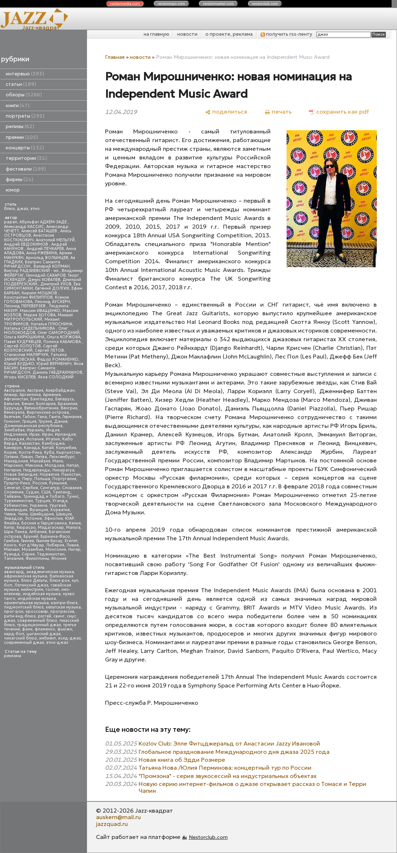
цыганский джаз (43, 634)
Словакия (72, 487)
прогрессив (62, 611)
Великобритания (41, 408)
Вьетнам (12, 416)
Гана (42, 416)
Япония (58, 558)
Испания (35, 439)
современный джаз (24, 642)
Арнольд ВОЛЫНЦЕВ (47, 257)
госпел (52, 589)
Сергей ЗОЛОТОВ (22, 346)
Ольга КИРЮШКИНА (24, 337)
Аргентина (30, 394)
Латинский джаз (31, 585)
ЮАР (69, 518)
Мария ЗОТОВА (39, 315)
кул (75, 580)
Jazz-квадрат (41, 27)
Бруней (30, 536)
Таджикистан (51, 554)
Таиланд (62, 492)
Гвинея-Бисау (49, 540)
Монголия (55, 549)
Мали (57, 461)
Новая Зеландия (21, 474)
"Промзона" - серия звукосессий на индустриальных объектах (228, 775)
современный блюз (37, 620)
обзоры (24, 95)
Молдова (54, 465)
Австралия (14, 390)
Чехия (10, 514)
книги (18, 105)
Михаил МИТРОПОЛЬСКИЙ (38, 317)
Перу (27, 478)
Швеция (64, 514)
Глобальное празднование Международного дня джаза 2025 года (234, 751)
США (46, 492)
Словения (13, 492)
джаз (22, 208)
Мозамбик (32, 549)
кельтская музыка (63, 607)
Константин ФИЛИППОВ (28, 297)
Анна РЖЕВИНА (41, 253)
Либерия (55, 545)
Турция (42, 500)
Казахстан (29, 443)
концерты (25, 148)
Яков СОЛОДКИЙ (56, 377)
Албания (38, 531)
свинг (59, 616)
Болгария (46, 403)
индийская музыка (37, 598)
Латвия (11, 456)
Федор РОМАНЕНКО (57, 359)
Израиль (35, 430)
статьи (21, 84)
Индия (53, 430)
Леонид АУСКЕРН (52, 301)
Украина (38, 505)
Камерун (13, 447)
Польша (42, 478)
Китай (48, 447)
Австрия (35, 390)
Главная (115, 57)
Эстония (33, 518)
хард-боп (14, 634)
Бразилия (67, 403)
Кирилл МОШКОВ (40, 293)
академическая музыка (50, 572)
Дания (60, 421)
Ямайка (11, 523)
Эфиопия (53, 518)
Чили (23, 514)
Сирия (28, 554)
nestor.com (125, 3)
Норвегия (49, 474)
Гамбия (11, 540)
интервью (25, 74)
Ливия (72, 545)
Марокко (13, 465)
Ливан (26, 456)
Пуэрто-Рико (17, 483)
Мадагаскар (51, 527)
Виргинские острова (48, 412)
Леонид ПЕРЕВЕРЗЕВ (25, 306)
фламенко (45, 629)
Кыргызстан (68, 452)
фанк (27, 629)
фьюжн (64, 629)
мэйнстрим (32, 589)
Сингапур (50, 487)
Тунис (73, 496)
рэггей (44, 616)
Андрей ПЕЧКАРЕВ (45, 248)
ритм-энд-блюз (20, 616)
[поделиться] (226, 111)
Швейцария (42, 514)
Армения (52, 394)
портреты (25, 116)
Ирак (34, 434)
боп (8, 585)
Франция (38, 509)
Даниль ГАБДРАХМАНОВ (57, 372)
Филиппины (37, 558)
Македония (16, 461)
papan (10, 222)
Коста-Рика (30, 452)
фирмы (19, 179)
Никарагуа (63, 470)
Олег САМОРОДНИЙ (58, 332)
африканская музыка (25, 576)
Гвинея (27, 540)
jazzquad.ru (112, 823)
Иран (47, 434)
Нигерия (12, 470)
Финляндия (15, 509)
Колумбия (66, 447)
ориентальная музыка (26, 603)
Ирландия (65, 434)
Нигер (74, 549)
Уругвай (57, 505)
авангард (14, 572)
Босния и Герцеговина (44, 523)
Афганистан (16, 399)
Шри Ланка (15, 531)
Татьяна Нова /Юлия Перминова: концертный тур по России (225, 767)
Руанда (11, 554)
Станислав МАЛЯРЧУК (26, 354)
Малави (11, 549)
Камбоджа (53, 443)
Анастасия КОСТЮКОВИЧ (29, 237)
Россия (39, 483)
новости (187, 34)
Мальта (73, 527)
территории (26, 158)
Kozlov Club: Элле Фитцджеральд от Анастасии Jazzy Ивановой (229, 743)
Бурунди (13, 408)
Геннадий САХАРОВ (46, 275)
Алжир (10, 394)
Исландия (14, 439)
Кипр (9, 527)
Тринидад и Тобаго (44, 496)
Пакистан (70, 474)
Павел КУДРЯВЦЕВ (22, 341)
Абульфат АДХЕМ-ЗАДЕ (43, 222)
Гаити (54, 416)
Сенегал (12, 487)
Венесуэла (14, 412)
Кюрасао (26, 527)
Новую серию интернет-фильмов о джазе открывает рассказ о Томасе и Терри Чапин (252, 787)
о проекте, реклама (229, 34)
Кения (75, 523)
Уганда (59, 500)
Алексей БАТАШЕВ (39, 231)
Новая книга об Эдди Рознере (182, 759)
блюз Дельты (34, 580)
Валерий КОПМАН (52, 266)
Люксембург (62, 456)
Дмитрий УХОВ (55, 284)
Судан (32, 492)
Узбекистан (15, 505)
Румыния (58, 483)
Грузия (45, 421)
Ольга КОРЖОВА (63, 337)
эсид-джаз (69, 638)
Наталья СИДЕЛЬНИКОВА (30, 328)
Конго (10, 545)
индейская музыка (42, 594)
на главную (156, 34)
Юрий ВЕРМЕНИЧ (53, 363)
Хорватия (60, 509)
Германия (72, 416)
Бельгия (11, 403)
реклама (12, 656)
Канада (32, 447)
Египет (71, 540)
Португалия (64, 478)
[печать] (278, 111)
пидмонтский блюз (24, 607)
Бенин (28, 403)
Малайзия (40, 461)
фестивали (26, 169)
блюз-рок (59, 580)
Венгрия (69, 408)
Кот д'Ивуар (31, 545)
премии (22, 137)
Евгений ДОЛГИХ (52, 288)
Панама (12, 478)
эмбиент (47, 638)
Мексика (34, 465)
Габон (29, 416)
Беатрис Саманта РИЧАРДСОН (32, 264)
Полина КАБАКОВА (62, 341)
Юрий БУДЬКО (19, 363)
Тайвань (12, 496)
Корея (10, 452)
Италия (53, 439)
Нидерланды (36, 470)
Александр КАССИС (24, 226)
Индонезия (15, 434)
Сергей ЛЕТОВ (49, 350)
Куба (49, 452)
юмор (13, 190)
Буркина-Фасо (55, 536)
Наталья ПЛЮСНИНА (51, 324)
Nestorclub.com (208, 837)
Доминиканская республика (33, 425)
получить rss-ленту (286, 34)
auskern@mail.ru (118, 817)
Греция (29, 421)
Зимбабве (14, 430)
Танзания (13, 558)
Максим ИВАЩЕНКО (40, 310)
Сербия (30, 487)
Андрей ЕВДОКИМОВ (26, 244)
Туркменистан (18, 500)
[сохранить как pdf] (339, 111)
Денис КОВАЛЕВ (44, 279)
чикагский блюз (20, 638)
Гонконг (12, 421)
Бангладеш (41, 399)
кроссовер (37, 611)
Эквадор (13, 518)
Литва (41, 456)
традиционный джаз (39, 625)
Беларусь (64, 399)
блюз (9, 208)
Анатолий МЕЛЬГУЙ (55, 240)
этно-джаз (57, 642)
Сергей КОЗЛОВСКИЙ (30, 348)
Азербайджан (60, 390)
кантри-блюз (64, 603)
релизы (20, 126)
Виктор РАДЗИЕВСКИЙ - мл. (32, 270)
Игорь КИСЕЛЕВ (20, 377)
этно (35, 208)
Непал (72, 465)
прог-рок (13, 611)
